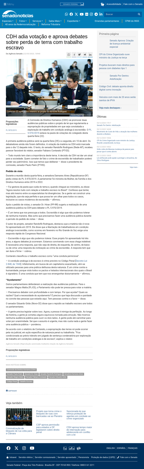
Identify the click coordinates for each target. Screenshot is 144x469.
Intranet (11, 457)
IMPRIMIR (11, 391)
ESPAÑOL (121, 448)
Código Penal (12, 382)
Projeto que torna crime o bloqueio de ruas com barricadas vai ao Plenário (49, 413)
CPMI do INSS (132, 21)
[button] (103, 4)
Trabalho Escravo (25, 382)
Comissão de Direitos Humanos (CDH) (21, 370)
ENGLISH (111, 448)
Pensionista (83, 457)
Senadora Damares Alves (73, 374)
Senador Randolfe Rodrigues (51, 374)
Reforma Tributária (50, 24)
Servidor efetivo (26, 457)
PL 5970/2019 (11, 130)
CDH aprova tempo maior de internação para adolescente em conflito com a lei (79, 431)
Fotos (22, 21)
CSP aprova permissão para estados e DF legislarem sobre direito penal (47, 428)
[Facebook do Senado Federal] (10, 448)
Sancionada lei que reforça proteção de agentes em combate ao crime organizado (79, 415)
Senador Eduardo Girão (57, 377)
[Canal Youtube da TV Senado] (31, 448)
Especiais (7, 21)
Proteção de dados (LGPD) (103, 457)
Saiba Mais (54, 21)
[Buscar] (139, 14)
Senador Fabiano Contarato (36, 377)
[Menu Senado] (8, 4)
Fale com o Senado (133, 4)
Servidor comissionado (45, 457)
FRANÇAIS (132, 448)
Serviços (36, 21)
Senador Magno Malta (15, 377)
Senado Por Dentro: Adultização (109, 125)
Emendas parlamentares (107, 21)
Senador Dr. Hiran (31, 374)
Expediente (72, 21)
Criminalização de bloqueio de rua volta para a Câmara (19, 431)
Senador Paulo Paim (14, 374)
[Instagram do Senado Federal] (24, 448)
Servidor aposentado (67, 457)
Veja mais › (134, 167)
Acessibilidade (114, 4)
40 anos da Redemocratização (20, 24)
